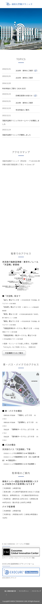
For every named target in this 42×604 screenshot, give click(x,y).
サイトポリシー (24, 591)
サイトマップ (36, 591)
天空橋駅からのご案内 (14, 353)
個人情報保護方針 (10, 591)
